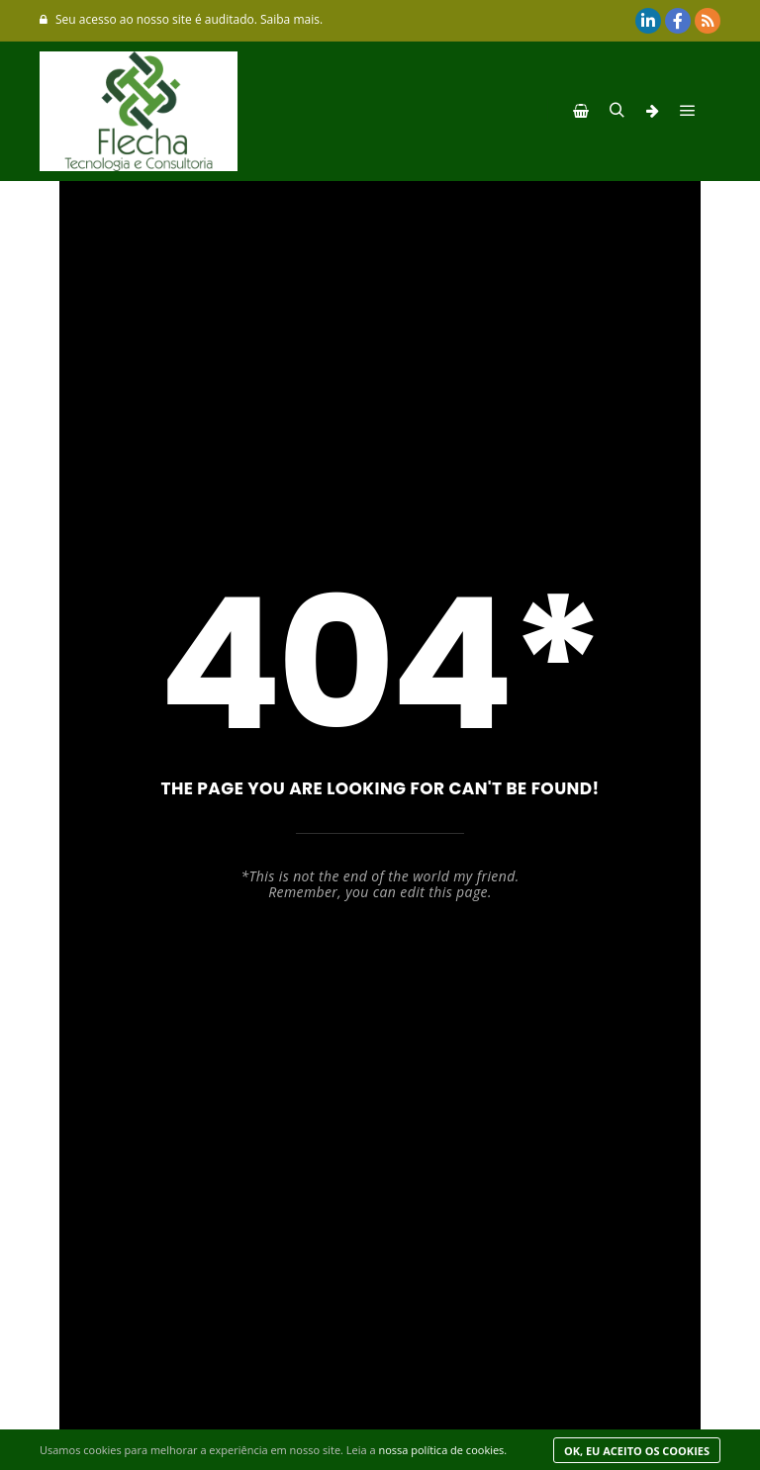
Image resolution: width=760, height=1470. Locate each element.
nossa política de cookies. (442, 1449)
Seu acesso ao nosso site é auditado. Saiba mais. (181, 19)
